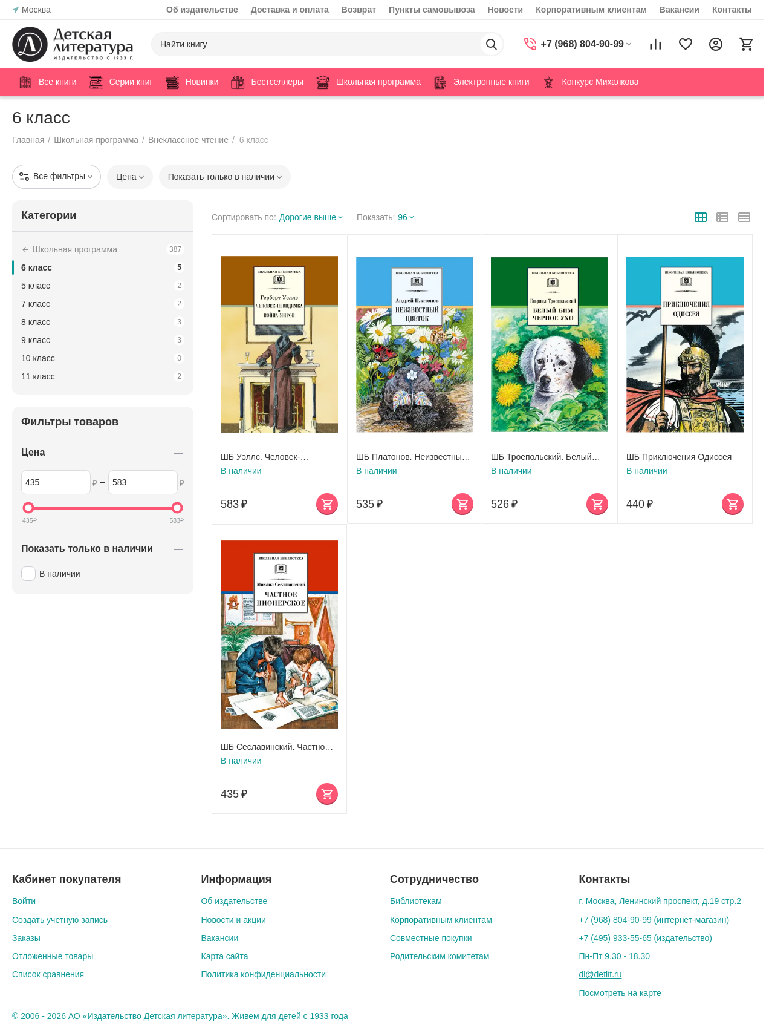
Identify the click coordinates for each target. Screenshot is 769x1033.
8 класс (102, 321)
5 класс (102, 285)
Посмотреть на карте (620, 993)
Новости (505, 10)
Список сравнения (48, 974)
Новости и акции (233, 920)
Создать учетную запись (60, 920)
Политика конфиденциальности (263, 974)
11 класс (102, 376)
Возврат (359, 10)
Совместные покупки (431, 938)
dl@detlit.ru (600, 974)
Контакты (732, 10)
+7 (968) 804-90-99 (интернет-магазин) (654, 920)
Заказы (26, 938)
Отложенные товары (52, 956)
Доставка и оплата (290, 10)
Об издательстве (202, 10)
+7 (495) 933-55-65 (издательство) (645, 938)
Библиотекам (416, 901)
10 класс (102, 358)
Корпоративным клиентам (591, 10)
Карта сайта (224, 956)
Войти (24, 901)
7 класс (102, 303)
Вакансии (679, 10)
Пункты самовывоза (432, 10)
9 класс (102, 340)
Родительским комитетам (439, 956)
